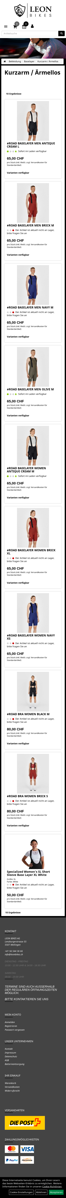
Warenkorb (10, 1083)
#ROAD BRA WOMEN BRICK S (27, 796)
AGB (7, 1060)
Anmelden (10, 1022)
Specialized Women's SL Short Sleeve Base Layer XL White (28, 873)
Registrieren (11, 1025)
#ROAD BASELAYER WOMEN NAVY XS (31, 636)
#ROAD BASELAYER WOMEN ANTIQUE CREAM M (26, 469)
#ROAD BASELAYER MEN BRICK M (30, 225)
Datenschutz (11, 1056)
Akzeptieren (56, 1192)
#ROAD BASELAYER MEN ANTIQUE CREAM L (31, 144)
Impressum (10, 1052)
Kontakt (9, 1048)
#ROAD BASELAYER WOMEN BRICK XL (31, 551)
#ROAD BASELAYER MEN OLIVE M (30, 389)
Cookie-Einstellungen (21, 1192)
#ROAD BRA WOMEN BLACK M (28, 714)
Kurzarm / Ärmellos (47, 61)
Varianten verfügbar (18, 172)
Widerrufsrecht (12, 1090)
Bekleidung (15, 61)
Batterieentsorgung (14, 1064)
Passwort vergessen (15, 1029)
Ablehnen (41, 1192)
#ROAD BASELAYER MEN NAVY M (30, 307)
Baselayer (29, 61)
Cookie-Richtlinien (52, 1186)
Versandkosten (12, 1086)
